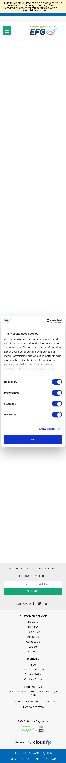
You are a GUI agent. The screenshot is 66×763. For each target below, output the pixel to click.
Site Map (33, 651)
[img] (34, 603)
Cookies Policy (33, 679)
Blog (33, 664)
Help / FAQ (33, 631)
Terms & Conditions (33, 669)
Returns (33, 627)
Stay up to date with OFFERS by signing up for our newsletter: (33, 572)
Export (33, 646)
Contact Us (33, 641)
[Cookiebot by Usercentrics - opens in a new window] (47, 321)
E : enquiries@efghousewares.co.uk (33, 701)
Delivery (33, 622)
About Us (33, 636)
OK (33, 439)
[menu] (7, 30)
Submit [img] (33, 591)
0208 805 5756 (33, 707)
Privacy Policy (33, 674)
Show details (47, 428)
